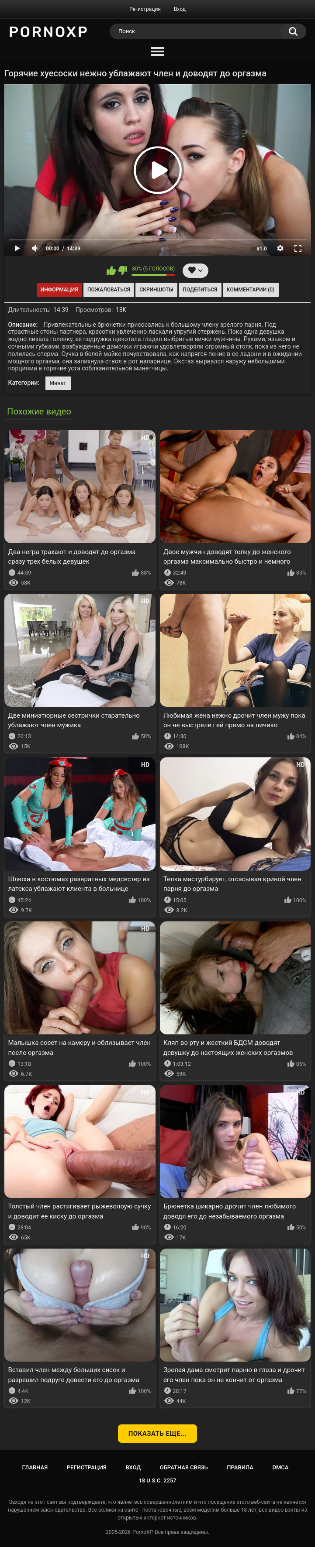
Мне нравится (111, 270)
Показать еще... (157, 1433)
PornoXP (142, 1532)
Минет (58, 383)
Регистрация (145, 9)
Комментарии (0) (250, 290)
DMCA (281, 1467)
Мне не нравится (122, 270)
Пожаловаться (108, 290)
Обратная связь (184, 1467)
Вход (180, 9)
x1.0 (262, 249)
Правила (240, 1467)
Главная (35, 1467)
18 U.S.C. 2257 (157, 1480)
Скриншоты (156, 290)
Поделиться (200, 290)
